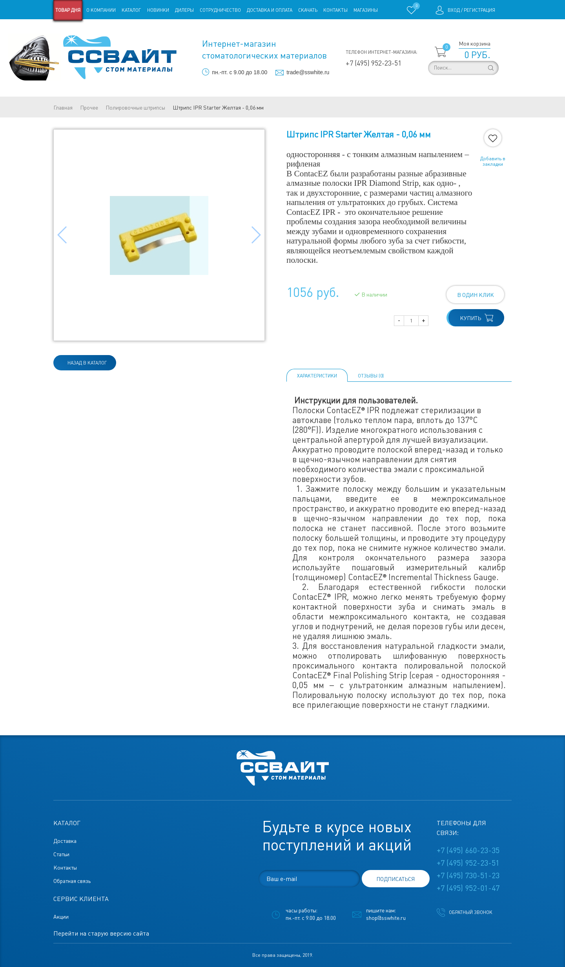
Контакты (335, 10)
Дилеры (184, 10)
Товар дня (67, 10)
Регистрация (479, 10)
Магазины (366, 10)
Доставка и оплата (269, 10)
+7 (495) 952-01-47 (468, 888)
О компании (101, 10)
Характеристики (317, 376)
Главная (63, 107)
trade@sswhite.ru (307, 72)
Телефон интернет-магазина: (381, 52)
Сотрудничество (220, 10)
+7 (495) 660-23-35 (468, 850)
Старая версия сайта (78, 30)
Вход (454, 10)
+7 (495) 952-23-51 (373, 63)
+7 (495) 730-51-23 (468, 875)
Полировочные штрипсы (135, 107)
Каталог (131, 10)
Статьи (117, 30)
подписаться (395, 879)
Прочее (89, 107)
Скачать (307, 10)
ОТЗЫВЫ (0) (371, 376)
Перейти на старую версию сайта (101, 933)
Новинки (158, 10)
